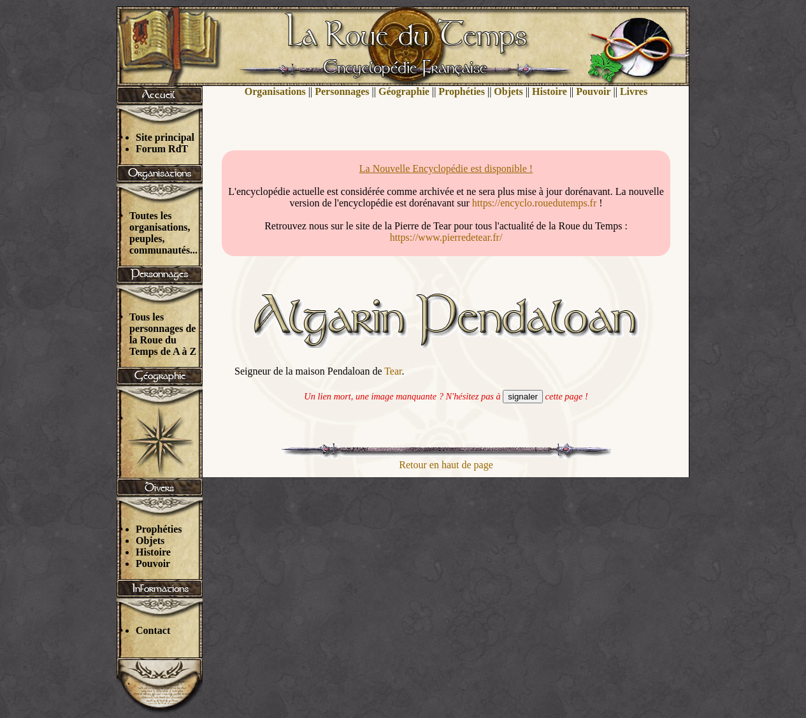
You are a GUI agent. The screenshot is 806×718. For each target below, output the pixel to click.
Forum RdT (162, 148)
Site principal (165, 137)
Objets (150, 540)
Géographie (403, 91)
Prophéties (159, 529)
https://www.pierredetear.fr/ (446, 237)
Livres (633, 91)
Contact (153, 630)
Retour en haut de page (446, 464)
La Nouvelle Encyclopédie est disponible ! (446, 168)
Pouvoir (153, 563)
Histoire (153, 552)
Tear (392, 371)
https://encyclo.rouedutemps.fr (534, 202)
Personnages (342, 91)
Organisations (275, 91)
